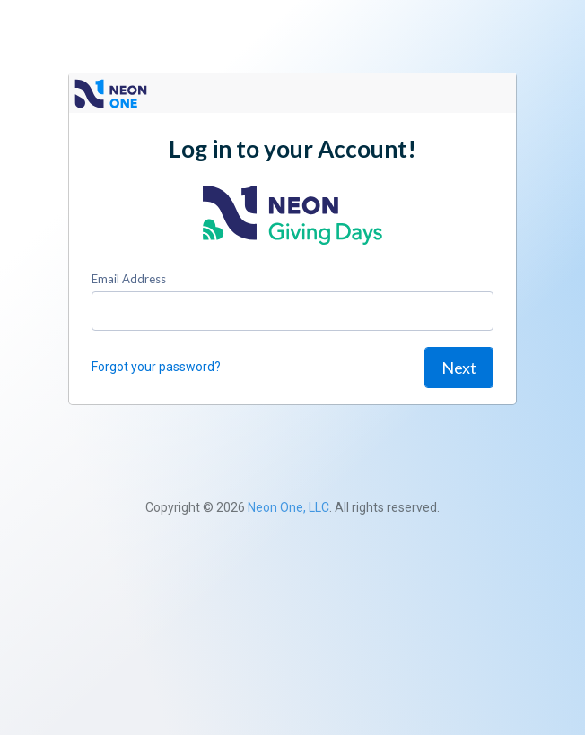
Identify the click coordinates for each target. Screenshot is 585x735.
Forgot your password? (156, 366)
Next (458, 367)
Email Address (129, 279)
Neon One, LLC (288, 507)
